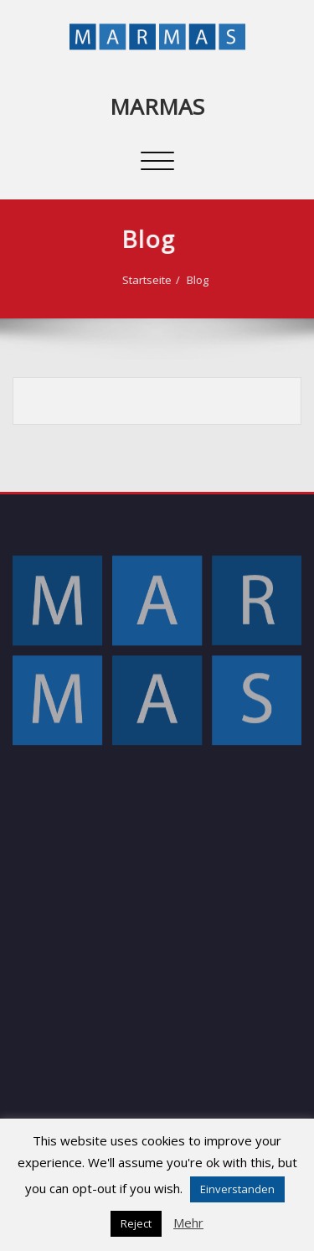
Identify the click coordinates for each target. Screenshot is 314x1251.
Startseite (137, 279)
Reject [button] (136, 1223)
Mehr (188, 1222)
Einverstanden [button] (237, 1189)
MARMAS (157, 106)
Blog (187, 279)
